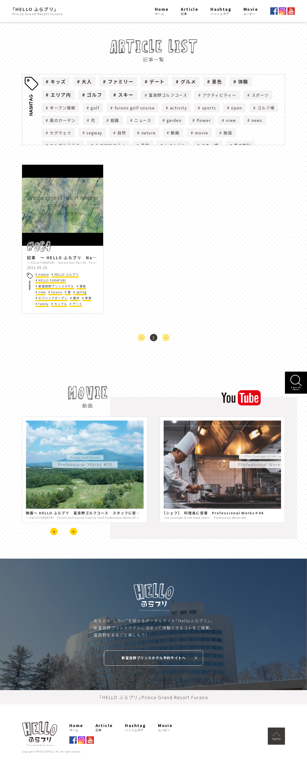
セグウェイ (60, 133)
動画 (175, 133)
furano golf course (135, 108)
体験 (243, 81)
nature (148, 133)
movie (201, 133)
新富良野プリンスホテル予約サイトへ (154, 657)
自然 (121, 133)
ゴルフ (94, 94)
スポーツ (260, 95)
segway (94, 133)
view (231, 120)
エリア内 (60, 94)
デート (157, 81)
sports (209, 108)
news (256, 120)
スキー (126, 94)
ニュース (142, 120)
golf (95, 108)
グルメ (188, 81)
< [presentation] (54, 531)
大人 (87, 81)
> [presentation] (73, 531)
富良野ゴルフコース (168, 95)
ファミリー (121, 81)
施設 (227, 133)
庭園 (115, 120)
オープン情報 (62, 108)
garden (174, 120)
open (236, 108)
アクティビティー (219, 95)
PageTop (276, 736)
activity (178, 108)
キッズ (58, 81)
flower (204, 120)
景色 (217, 81)
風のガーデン (63, 120)
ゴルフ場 (265, 108)
